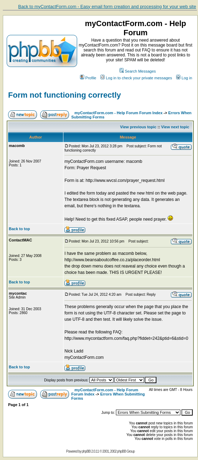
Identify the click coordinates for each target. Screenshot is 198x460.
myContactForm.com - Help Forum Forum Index (118, 113)
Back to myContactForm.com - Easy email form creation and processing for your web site (107, 6)
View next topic (175, 127)
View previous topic (138, 127)
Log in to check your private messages (136, 78)
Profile (88, 78)
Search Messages (137, 71)
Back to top (19, 229)
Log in (184, 78)
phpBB (86, 451)
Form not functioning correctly (64, 95)
